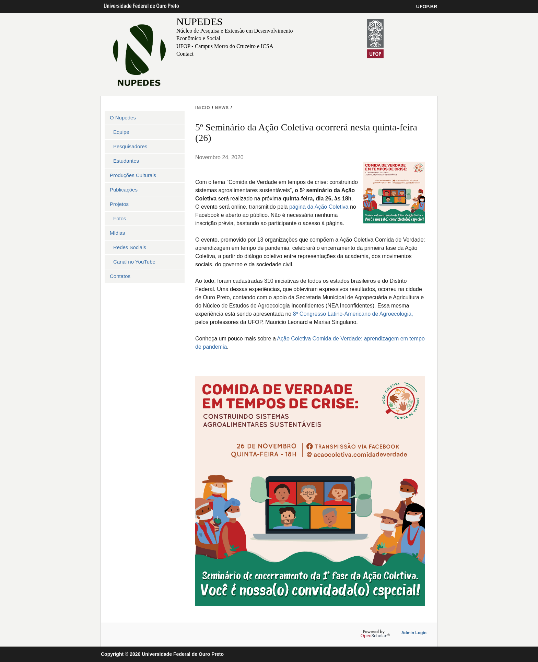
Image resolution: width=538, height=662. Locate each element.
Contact (185, 54)
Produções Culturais (133, 175)
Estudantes (126, 161)
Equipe (121, 132)
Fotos (119, 218)
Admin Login (413, 632)
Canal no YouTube (134, 262)
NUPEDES (199, 21)
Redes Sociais (129, 247)
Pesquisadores (130, 146)
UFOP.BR (426, 6)
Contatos (120, 276)
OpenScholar (375, 633)
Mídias (117, 233)
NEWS (222, 107)
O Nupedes (123, 117)
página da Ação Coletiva (319, 207)
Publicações (124, 190)
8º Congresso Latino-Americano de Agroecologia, (353, 314)
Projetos (119, 204)
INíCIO (202, 107)
